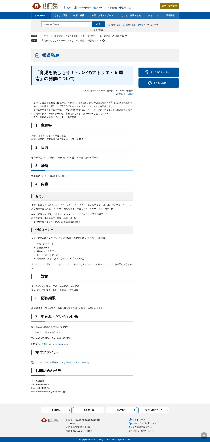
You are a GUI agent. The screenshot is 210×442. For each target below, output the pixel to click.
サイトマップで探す (149, 25)
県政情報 (170, 15)
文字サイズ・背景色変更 (106, 8)
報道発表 (58, 36)
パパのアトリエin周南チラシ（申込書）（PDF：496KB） (62, 362)
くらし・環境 (60, 15)
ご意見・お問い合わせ (143, 431)
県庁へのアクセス (153, 410)
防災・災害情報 (169, 6)
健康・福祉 (78, 15)
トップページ (41, 15)
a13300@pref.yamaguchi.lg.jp (53, 344)
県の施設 (121, 410)
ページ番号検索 (96, 30)
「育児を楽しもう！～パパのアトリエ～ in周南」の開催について (70, 40)
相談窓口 (56, 410)
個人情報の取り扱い (142, 427)
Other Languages (84, 8)
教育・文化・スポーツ (102, 15)
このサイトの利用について (145, 423)
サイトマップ (138, 419)
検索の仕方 (115, 25)
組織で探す (131, 25)
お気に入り (127, 8)
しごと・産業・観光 (131, 15)
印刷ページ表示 (126, 94)
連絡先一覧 (88, 410)
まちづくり (153, 15)
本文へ (69, 8)
